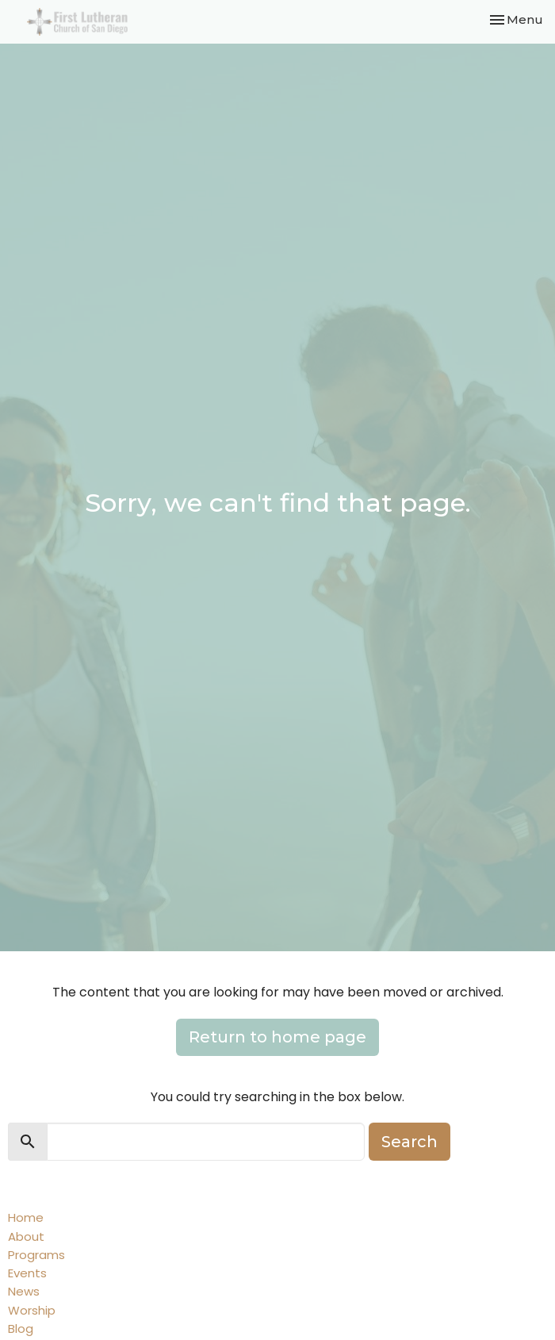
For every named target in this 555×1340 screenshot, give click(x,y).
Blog (20, 1328)
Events (27, 1273)
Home (26, 1217)
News (24, 1291)
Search (409, 1141)
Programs (36, 1254)
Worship (32, 1310)
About (26, 1236)
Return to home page (277, 1036)
